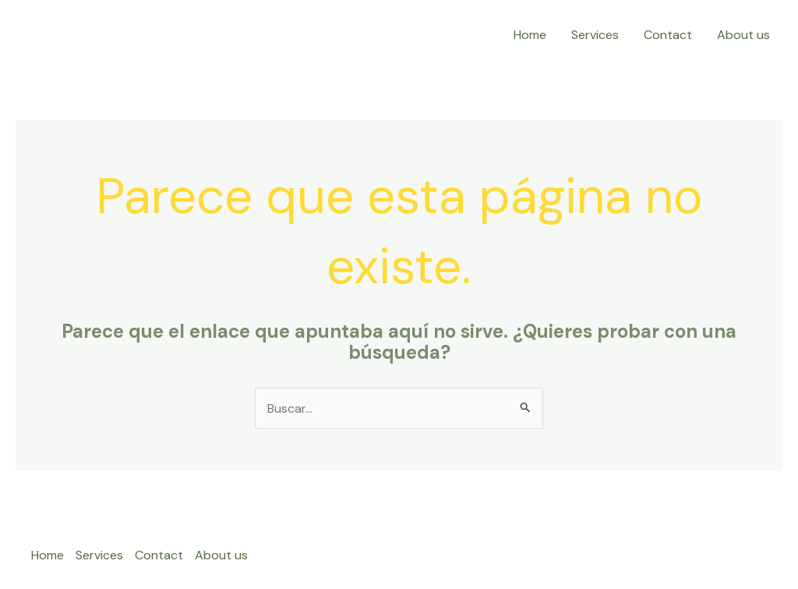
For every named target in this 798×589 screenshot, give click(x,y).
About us (743, 35)
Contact (668, 35)
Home (530, 35)
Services (595, 35)
